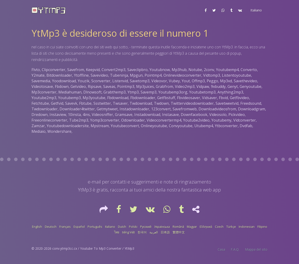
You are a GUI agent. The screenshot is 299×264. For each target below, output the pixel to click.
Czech (219, 226)
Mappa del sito (256, 249)
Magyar (192, 226)
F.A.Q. (235, 249)
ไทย (116, 232)
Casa (221, 249)
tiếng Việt (128, 232)
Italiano (110, 226)
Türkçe (231, 226)
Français (65, 226)
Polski (133, 226)
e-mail (94, 182)
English (37, 226)
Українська (162, 226)
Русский (145, 226)
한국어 (142, 232)
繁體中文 (179, 232)
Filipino (262, 226)
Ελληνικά (206, 226)
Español (79, 226)
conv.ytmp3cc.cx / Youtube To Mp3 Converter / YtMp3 (93, 248)
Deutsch (51, 226)
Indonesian (247, 226)
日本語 (165, 232)
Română (178, 226)
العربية (154, 232)
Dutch (122, 226)
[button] (256, 10)
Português (95, 226)
